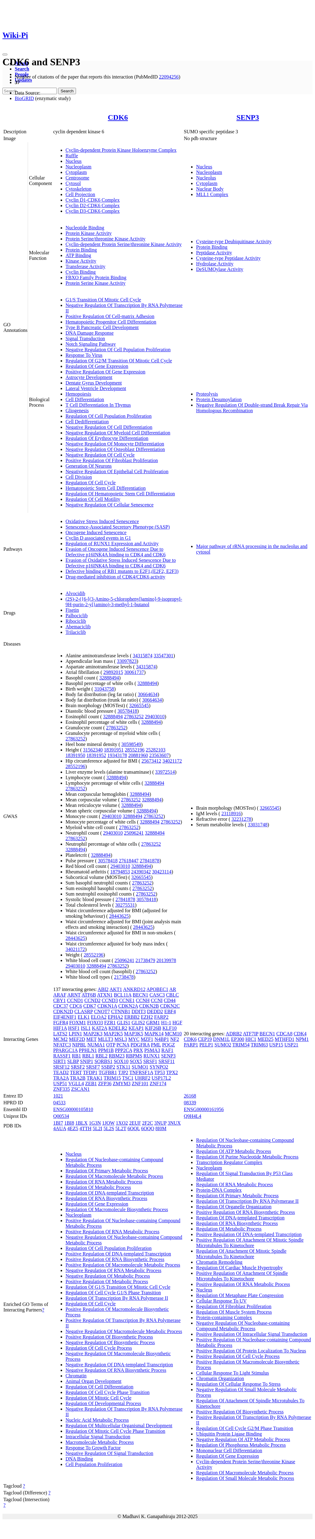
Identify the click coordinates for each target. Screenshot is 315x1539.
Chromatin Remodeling (219, 1262)
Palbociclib (77, 615)
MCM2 (60, 1039)
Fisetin (72, 610)
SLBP (73, 1061)
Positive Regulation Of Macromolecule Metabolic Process (123, 1264)
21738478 (124, 977)
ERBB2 (132, 1017)
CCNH (143, 1000)
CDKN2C (170, 1006)
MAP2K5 (113, 1033)
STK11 (123, 1067)
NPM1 (302, 1039)
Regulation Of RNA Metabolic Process (104, 1181)
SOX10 (121, 1061)
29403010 (155, 716)
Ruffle (72, 155)
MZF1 (147, 1039)
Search (22, 68)
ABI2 (103, 989)
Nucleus (74, 161)
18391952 (96, 755)
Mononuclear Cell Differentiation (229, 1450)
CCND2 (92, 1000)
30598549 (131, 744)
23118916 (231, 813)
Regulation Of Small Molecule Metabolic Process (245, 1478)
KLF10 (169, 1028)
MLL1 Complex (212, 194)
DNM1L (221, 1039)
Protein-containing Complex (224, 1317)
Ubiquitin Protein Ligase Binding (229, 1433)
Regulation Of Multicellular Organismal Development (119, 1425)
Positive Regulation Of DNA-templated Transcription (118, 1253)
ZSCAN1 (80, 1089)
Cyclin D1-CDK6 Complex (93, 200)
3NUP (160, 1123)
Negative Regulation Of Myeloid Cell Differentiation (118, 432)
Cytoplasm (76, 172)
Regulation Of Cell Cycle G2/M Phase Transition (244, 1428)
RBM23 (117, 1055)
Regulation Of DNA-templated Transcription (110, 1192)
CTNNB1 (120, 1011)
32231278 (241, 819)
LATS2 (60, 1033)
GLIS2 (138, 1022)
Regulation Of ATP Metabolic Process (233, 1151)
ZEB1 (91, 1083)
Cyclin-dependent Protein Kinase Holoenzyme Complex (121, 150)
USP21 (291, 1044)
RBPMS (134, 1055)
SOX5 (136, 1061)
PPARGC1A (65, 1050)
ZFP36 (105, 1083)
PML (156, 1044)
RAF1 (167, 1050)
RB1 (76, 1055)
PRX (138, 1050)
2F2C (147, 1123)
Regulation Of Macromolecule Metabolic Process (114, 1176)
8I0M (160, 1128)
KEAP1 (136, 1028)
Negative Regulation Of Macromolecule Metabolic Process (124, 1331)
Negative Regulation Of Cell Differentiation (109, 427)
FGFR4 (60, 1022)
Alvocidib (75, 593)
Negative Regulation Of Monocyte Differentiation (115, 443)
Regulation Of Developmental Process (103, 1403)
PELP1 (206, 1044)
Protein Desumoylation (218, 399)
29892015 (113, 672)
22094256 (169, 76)
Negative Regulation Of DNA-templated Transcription (119, 1364)
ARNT (74, 994)
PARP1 (191, 1044)
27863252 (134, 716)
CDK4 (300, 1033)
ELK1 (84, 1017)
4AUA (59, 1128)
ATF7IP (250, 1033)
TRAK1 (95, 1078)
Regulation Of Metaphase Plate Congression (239, 1295)
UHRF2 (142, 1078)
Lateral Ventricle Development (96, 388)
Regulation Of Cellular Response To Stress (238, 1384)
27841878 (149, 860)
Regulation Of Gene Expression (97, 366)
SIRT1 (59, 1061)
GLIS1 (123, 1022)
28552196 (135, 749)
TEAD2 (61, 1072)
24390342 (141, 871)
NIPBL (79, 1044)
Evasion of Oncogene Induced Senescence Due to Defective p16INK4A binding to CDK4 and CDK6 (115, 551)
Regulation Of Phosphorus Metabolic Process (241, 1445)
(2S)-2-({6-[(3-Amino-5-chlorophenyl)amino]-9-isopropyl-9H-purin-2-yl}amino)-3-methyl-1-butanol (124, 601)
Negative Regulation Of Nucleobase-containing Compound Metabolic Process (242, 1325)
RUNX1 (151, 1055)
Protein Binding (81, 249)
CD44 (170, 1000)
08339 (190, 1102)
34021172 (172, 760)
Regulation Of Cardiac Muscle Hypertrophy (239, 1267)
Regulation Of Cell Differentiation (100, 1386)
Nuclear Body (209, 188)
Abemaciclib (78, 626)
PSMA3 (152, 1050)
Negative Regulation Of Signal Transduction (109, 1453)
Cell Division (79, 477)
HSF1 (73, 1028)
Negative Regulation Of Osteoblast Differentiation (115, 449)
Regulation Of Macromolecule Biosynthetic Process (117, 1209)
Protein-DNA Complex (218, 1190)
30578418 (127, 711)
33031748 (257, 824)
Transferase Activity (86, 266)
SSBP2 (108, 1067)
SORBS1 (103, 1061)
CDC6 (76, 1006)
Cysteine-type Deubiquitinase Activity (233, 241)
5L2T (120, 1128)
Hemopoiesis (78, 394)
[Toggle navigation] (4, 54)
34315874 (142, 655)
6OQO (147, 1128)
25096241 (134, 833)
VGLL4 (76, 1083)
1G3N (95, 1123)
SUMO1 (140, 1067)
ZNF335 (61, 1089)
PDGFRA (140, 1044)
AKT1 (116, 989)
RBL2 (101, 1055)
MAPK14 (153, 1033)
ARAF (59, 994)
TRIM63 (259, 1044)
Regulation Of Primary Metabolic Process (107, 1170)
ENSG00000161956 (204, 1109)
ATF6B (89, 994)
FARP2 (161, 1017)
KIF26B (153, 1028)
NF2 (174, 1039)
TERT (76, 1072)
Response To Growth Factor (93, 1447)
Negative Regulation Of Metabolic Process (108, 1276)
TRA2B (78, 1078)
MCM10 (173, 1033)
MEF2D (77, 1039)
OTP (110, 1044)
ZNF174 (158, 1083)
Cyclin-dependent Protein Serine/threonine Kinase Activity (124, 244)
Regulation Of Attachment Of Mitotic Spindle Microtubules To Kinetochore (241, 1253)
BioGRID (24, 98)
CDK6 (118, 117)
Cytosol (73, 183)
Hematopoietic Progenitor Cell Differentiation (111, 321)
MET (91, 1039)
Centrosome (77, 177)
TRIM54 (240, 1044)
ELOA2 (99, 1017)
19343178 (117, 755)
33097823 (127, 661)
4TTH (85, 1128)
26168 (190, 1095)
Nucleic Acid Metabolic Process (97, 1420)
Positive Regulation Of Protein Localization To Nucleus (251, 1350)
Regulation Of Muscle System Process (234, 1312)
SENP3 (248, 117)
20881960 (138, 755)
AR (172, 989)
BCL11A (122, 994)
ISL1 (86, 1028)
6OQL (133, 1128)
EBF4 (170, 1011)
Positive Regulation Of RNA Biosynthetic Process (115, 1259)
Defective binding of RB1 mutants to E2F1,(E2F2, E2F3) (122, 571)
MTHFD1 (284, 1039)
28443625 (119, 916)
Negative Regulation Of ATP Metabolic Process (243, 1439)
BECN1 (140, 994)
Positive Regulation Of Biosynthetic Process (109, 1337)
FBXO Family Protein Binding (96, 277)
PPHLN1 (88, 1050)
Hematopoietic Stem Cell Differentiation (106, 488)
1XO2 (122, 1123)
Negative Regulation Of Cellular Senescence (110, 504)
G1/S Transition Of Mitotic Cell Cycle (103, 299)
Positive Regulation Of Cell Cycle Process (238, 1356)
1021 (58, 1095)
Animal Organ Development (94, 1381)
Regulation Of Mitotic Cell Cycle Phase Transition (115, 1431)
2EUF (135, 1123)
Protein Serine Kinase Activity (96, 283)
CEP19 (205, 1039)
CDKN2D (63, 1011)
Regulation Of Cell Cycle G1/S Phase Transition (113, 1292)
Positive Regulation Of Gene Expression (106, 371)
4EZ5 (72, 1128)
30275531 (125, 905)
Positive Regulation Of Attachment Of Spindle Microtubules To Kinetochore (242, 1276)
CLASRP (83, 1011)
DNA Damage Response (90, 333)
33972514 (165, 772)
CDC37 (60, 1006)
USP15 (276, 1044)
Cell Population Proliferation (94, 1464)
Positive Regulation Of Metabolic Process (107, 1281)
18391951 (114, 749)
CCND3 (110, 1000)
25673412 (151, 760)
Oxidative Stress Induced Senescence (102, 521)
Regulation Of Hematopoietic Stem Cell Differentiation (120, 493)
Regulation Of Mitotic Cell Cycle (98, 1397)
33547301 (163, 655)
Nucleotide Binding (85, 227)
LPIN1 (75, 1033)
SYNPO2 (159, 1067)
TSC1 (128, 1078)
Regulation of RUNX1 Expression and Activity (112, 543)
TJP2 (123, 1072)
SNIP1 (86, 1061)
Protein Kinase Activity (89, 233)
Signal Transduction (85, 338)
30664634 (148, 694)
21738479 (145, 960)
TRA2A (61, 1078)
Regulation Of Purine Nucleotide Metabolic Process (247, 1156)
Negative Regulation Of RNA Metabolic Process (113, 1270)
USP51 (60, 1083)
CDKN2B (149, 1006)
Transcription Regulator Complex (229, 1162)
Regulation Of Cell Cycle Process (99, 1348)
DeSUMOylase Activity (219, 269)
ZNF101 (140, 1083)
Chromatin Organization (220, 1378)
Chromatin (76, 1375)
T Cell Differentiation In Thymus (98, 405)
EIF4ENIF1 (65, 1017)
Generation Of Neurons (89, 466)
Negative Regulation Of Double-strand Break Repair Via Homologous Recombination (252, 407)
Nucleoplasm (78, 166)
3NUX (174, 1123)
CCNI (156, 1000)
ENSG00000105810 (73, 1109)
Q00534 (61, 1116)
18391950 (75, 755)
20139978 (166, 960)
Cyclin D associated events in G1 (98, 538)
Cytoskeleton (78, 188)
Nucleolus (206, 177)
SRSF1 (150, 1061)
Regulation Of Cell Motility (93, 499)
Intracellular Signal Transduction (98, 1436)
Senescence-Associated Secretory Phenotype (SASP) (118, 527)
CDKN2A (128, 1006)
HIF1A (60, 1028)
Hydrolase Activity (214, 263)
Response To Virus (84, 355)
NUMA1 (96, 1044)
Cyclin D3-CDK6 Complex (93, 211)
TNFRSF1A (141, 1072)
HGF (177, 1022)
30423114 (161, 871)
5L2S (108, 1128)
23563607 (159, 755)
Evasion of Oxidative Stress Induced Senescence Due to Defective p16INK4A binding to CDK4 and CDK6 (121, 563)
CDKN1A (107, 1006)
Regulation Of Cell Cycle (91, 482)
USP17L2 (161, 1078)
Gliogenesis (77, 410)
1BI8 (69, 1123)
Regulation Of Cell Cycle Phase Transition (108, 1392)
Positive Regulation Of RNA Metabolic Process (112, 1231)
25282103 (155, 749)
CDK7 (89, 1006)
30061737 (134, 672)
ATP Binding (78, 255)
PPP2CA (123, 1050)
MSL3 (120, 1039)
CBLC (172, 994)
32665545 (139, 705)
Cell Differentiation (85, 399)
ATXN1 (105, 994)
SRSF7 (93, 1067)
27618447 (128, 860)
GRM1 (153, 1022)
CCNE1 (127, 1000)
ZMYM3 (121, 1083)
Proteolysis (207, 394)
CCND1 (75, 1000)
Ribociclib (76, 621)
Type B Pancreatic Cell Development (102, 327)
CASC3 (157, 994)
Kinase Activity (81, 261)
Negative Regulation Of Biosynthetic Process (110, 1342)
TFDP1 (90, 1072)
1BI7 (58, 1123)
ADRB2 (234, 1033)
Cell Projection (80, 194)
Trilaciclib (76, 632)
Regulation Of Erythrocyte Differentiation (107, 438)
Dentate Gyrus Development (94, 382)
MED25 (265, 1039)
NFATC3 (62, 1044)
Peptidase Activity (214, 252)
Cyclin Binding (81, 272)
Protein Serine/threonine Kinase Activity (106, 238)
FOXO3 (95, 1022)
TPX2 (172, 1072)
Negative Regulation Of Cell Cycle (100, 454)
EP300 (237, 1039)
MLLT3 (105, 1039)
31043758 (104, 688)
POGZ (168, 1044)
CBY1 (59, 1000)
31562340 (93, 749)
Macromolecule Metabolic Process (100, 1442)
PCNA (123, 1044)
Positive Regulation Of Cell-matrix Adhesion (110, 316)
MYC (133, 1039)
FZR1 (110, 1022)
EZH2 (147, 1017)
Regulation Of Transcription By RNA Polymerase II (117, 1298)
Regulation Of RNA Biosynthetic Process (106, 1198)
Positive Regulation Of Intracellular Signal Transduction (251, 1334)
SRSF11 (166, 1061)
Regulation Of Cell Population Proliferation (109, 416)
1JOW (108, 1123)
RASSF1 (62, 1055)
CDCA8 (284, 1033)
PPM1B (106, 1050)
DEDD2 (155, 1011)
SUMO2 (222, 1044)
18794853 (120, 871)
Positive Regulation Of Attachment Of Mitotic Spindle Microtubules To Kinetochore (249, 1242)
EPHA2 (115, 1017)
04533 (59, 1102)
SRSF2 (78, 1067)
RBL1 (88, 1055)
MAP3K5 (133, 1033)
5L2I (97, 1128)
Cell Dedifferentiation (87, 421)
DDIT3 (138, 1011)
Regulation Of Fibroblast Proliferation (233, 1306)
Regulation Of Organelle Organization (233, 1206)
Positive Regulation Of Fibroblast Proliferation (112, 460)
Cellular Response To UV (221, 1300)
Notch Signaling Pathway (91, 344)
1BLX (81, 1123)
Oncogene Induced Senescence (96, 532)
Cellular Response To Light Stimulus (232, 1373)
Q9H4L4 (192, 1116)
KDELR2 (117, 1028)
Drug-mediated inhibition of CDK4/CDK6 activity (115, 576)
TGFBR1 (108, 1072)
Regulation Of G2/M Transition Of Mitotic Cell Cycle (119, 360)
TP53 (159, 1072)
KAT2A (99, 1028)
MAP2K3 (92, 1033)
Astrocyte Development (89, 377)
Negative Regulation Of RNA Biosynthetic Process (116, 1370)
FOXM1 (77, 1022)
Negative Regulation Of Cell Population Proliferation (118, 349)
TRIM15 (112, 1078)
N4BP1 (161, 1039)
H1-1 (166, 1022)
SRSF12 (61, 1067)
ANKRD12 (134, 989)
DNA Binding (79, 1458)
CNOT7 (102, 1011)
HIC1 (251, 1039)
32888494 (109, 677)
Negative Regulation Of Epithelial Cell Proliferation (117, 471)
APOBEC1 (157, 989)
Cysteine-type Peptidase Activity (228, 258)
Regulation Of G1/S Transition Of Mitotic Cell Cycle (118, 1287)
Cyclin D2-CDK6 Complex (93, 205)
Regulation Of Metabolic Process (98, 1187)
